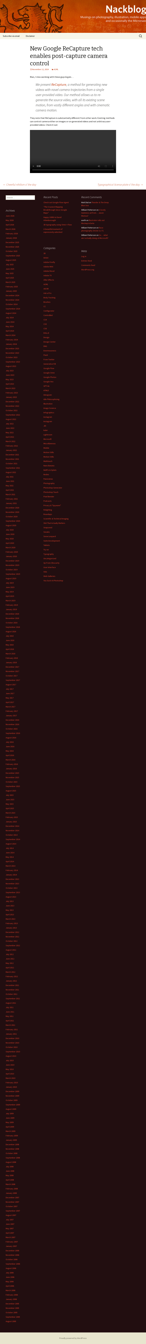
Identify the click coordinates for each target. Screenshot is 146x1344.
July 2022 (10, 423)
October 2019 (11, 569)
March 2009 (10, 1131)
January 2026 (11, 238)
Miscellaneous (49, 443)
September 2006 (13, 1264)
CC (44, 306)
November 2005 (12, 1308)
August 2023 (11, 366)
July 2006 (10, 1272)
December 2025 (12, 242)
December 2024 (12, 295)
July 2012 (10, 954)
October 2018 (11, 622)
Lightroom (47, 434)
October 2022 (11, 410)
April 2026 (10, 224)
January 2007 (11, 1246)
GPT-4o (46, 386)
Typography (48, 554)
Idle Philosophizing (51, 399)
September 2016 (13, 733)
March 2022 (10, 441)
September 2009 (13, 1104)
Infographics (48, 412)
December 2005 (12, 1303)
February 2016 (12, 764)
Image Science (49, 408)
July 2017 (10, 689)
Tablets (46, 545)
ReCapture (58, 84)
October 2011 (11, 994)
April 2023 (10, 384)
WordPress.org (87, 269)
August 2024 (11, 313)
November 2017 (12, 671)
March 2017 (10, 706)
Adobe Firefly (49, 262)
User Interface (49, 567)
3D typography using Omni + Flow (57, 224)
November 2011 (12, 989)
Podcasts (47, 501)
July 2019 (10, 583)
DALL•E (46, 333)
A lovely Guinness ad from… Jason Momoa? (93, 213)
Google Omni (49, 372)
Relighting (47, 510)
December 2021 (12, 454)
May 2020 (10, 538)
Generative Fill (49, 364)
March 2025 (10, 282)
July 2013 (10, 901)
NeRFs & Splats (49, 470)
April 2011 (10, 1020)
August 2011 (11, 1003)
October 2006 (11, 1259)
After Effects (48, 280)
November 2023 (12, 353)
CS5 (45, 324)
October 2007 (11, 1206)
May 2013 (10, 910)
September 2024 (13, 308)
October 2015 (11, 782)
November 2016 (12, 724)
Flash (45, 355)
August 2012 (11, 950)
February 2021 (12, 499)
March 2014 (10, 866)
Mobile (46, 448)
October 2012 (11, 941)
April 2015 (10, 808)
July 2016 (10, 742)
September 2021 (13, 468)
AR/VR (46, 288)
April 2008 (10, 1180)
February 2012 (12, 976)
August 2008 (11, 1162)
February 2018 (12, 658)
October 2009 (11, 1100)
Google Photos (49, 377)
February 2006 (12, 1295)
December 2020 (12, 507)
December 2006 (12, 1250)
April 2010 (10, 1073)
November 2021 (12, 459)
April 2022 (10, 437)
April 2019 (10, 596)
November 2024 (12, 300)
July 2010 (10, 1060)
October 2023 (11, 357)
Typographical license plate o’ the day (120, 184)
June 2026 (10, 216)
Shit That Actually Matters (54, 523)
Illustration (47, 403)
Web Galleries (49, 576)
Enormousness (49, 350)
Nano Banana (48, 465)
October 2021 (11, 463)
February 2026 (12, 233)
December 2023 (12, 348)
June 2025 (10, 269)
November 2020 (12, 512)
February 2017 (12, 711)
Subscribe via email (11, 36)
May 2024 (10, 326)
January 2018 (11, 662)
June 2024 (10, 322)
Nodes (46, 474)
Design (46, 337)
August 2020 (11, 525)
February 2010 (12, 1082)
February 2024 (12, 339)
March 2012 (10, 972)
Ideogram (47, 395)
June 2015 (10, 799)
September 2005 (13, 1317)
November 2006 (12, 1255)
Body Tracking (49, 297)
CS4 (45, 319)
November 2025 (12, 246)
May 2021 (10, 485)
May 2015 (10, 804)
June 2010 (10, 1065)
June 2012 (10, 958)
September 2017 (13, 680)
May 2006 (10, 1281)
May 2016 (10, 751)
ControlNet (48, 315)
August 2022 (11, 419)
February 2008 (12, 1188)
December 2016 (12, 720)
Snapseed (47, 527)
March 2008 (10, 1184)
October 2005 (11, 1312)
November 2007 (12, 1202)
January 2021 (11, 503)
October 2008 (11, 1153)
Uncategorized (49, 558)
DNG (45, 346)
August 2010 (11, 1056)
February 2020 (12, 552)
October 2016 (11, 728)
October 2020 (11, 516)
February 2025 (12, 286)
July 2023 (10, 370)
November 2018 (12, 618)
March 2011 (10, 1025)
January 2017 (11, 715)
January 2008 (11, 1193)
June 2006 (10, 1277)
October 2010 (11, 1047)
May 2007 (10, 1228)
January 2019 (11, 609)
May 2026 (10, 220)
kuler (45, 430)
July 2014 (10, 848)
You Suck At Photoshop (53, 580)
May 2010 (10, 1069)
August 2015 (11, 790)
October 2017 (11, 675)
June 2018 (10, 640)
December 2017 (12, 667)
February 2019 (12, 605)
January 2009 (11, 1140)
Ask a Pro (47, 293)
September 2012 (13, 945)
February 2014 (12, 870)
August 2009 (11, 1109)
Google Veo (48, 381)
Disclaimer (30, 36)
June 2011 (10, 1011)
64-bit (45, 257)
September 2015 (13, 786)
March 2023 (10, 388)
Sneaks (46, 532)
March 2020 (10, 547)
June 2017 (10, 693)
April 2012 (10, 967)
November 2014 (12, 830)
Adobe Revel (48, 271)
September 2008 (13, 1157)
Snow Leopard (49, 536)
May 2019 (10, 591)
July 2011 (10, 1007)
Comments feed (88, 265)
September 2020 (13, 521)
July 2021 (10, 476)
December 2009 (12, 1091)
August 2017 (11, 684)
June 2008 (10, 1171)
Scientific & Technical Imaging (56, 518)
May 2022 (10, 432)
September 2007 (13, 1210)
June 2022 (10, 428)
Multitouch (47, 461)
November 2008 (12, 1149)
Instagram (47, 417)
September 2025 (13, 255)
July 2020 (10, 529)
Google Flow (48, 368)
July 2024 (10, 317)
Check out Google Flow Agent (56, 202)
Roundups (47, 514)
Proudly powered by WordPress (73, 1338)
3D (44, 253)
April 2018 (10, 649)
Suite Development (51, 540)
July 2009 (10, 1113)
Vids (45, 571)
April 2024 (10, 331)
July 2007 (10, 1219)
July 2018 (10, 636)
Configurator (48, 311)
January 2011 (11, 1034)
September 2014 (13, 839)
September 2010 (13, 1051)
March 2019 (10, 600)
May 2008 (10, 1175)
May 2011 (10, 1016)
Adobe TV (47, 275)
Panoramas (48, 479)
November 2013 (12, 883)
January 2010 (11, 1087)
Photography (49, 483)
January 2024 (11, 344)
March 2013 (10, 919)
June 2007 (10, 1224)
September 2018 (13, 627)
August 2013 (11, 897)
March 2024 (10, 335)
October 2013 (11, 888)
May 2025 (10, 273)
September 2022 (13, 415)
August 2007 (11, 1215)
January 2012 (11, 981)
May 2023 (10, 379)
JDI (44, 426)
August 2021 (11, 472)
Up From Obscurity (51, 563)
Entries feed (86, 260)
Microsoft (47, 439)
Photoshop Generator (52, 487)
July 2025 (10, 264)
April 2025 (10, 277)
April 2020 (10, 543)
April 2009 (10, 1126)
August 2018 (11, 631)
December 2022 (12, 401)
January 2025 (11, 291)
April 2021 (10, 490)
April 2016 (10, 755)
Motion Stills (48, 452)
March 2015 (10, 813)
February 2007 (12, 1241)
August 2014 (11, 843)
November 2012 (12, 936)
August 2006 (11, 1268)
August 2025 (11, 260)
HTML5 (46, 390)
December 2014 (12, 826)
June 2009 (10, 1118)
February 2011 (12, 1029)
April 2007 (10, 1233)
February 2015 (12, 817)
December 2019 (12, 560)
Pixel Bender (48, 496)
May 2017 (10, 698)
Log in (83, 256)
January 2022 (11, 450)
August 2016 (11, 737)
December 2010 (12, 1038)
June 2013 (10, 905)
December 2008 (12, 1144)
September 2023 (13, 361)
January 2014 (11, 874)
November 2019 (12, 565)
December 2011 (12, 985)
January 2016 (11, 768)
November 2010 (12, 1042)
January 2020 (11, 556)
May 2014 (10, 857)
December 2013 (12, 879)
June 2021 (10, 481)
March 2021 (10, 494)
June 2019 (10, 587)
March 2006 (10, 1290)
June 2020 (10, 534)
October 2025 (11, 251)
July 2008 (10, 1166)
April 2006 (10, 1286)
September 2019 (13, 574)
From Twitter (48, 359)
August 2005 (11, 1321)
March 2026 (10, 229)
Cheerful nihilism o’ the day (19, 184)
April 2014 (10, 861)
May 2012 (10, 963)
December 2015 (12, 773)
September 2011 (13, 998)
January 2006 (11, 1299)
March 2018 (10, 653)
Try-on (46, 549)
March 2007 (10, 1237)
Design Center (49, 341)
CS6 (45, 328)
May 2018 (10, 644)
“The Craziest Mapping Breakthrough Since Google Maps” (55, 210)
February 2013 (12, 923)
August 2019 (11, 578)
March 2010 (10, 1078)
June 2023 (10, 375)
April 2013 (10, 914)
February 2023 (12, 392)
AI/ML (56, 69)
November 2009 (12, 1096)
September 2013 (13, 892)
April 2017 (10, 702)
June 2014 (10, 852)
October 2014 (11, 835)
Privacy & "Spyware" (52, 505)
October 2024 (11, 304)
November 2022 (12, 406)
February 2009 (12, 1135)
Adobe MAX (48, 266)
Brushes (46, 302)
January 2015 (11, 821)
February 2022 (12, 445)
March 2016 (10, 759)
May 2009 (10, 1122)
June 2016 (10, 746)
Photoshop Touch (50, 492)
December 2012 (12, 932)
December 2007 (12, 1197)
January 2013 (11, 927)
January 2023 (11, 397)
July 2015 (10, 795)
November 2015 (12, 777)
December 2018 (12, 614)
